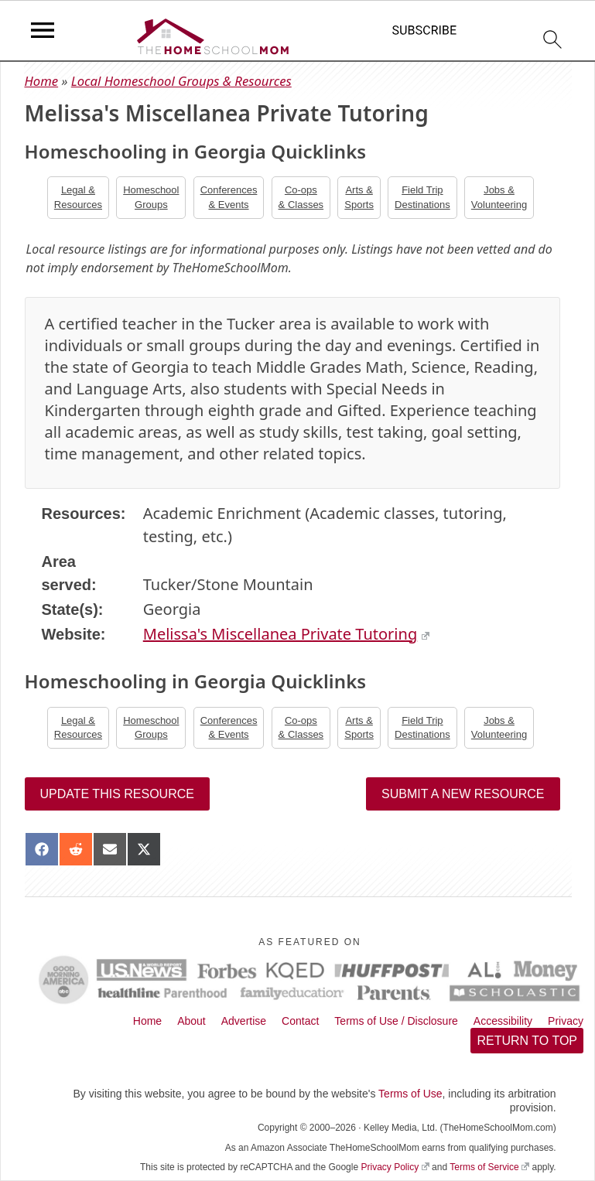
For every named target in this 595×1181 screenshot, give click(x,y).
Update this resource (117, 793)
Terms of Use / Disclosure (395, 1021)
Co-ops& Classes (301, 197)
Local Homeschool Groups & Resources (181, 81)
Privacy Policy (395, 1167)
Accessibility (503, 1021)
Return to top (527, 1040)
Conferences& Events (229, 197)
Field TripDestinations (422, 197)
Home (42, 81)
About (191, 1021)
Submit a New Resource (462, 793)
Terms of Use (410, 1093)
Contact (300, 1021)
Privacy (565, 1021)
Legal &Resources (78, 197)
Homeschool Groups (151, 197)
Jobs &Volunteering (499, 197)
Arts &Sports (359, 197)
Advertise (243, 1021)
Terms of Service (489, 1167)
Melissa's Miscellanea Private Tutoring (286, 633)
